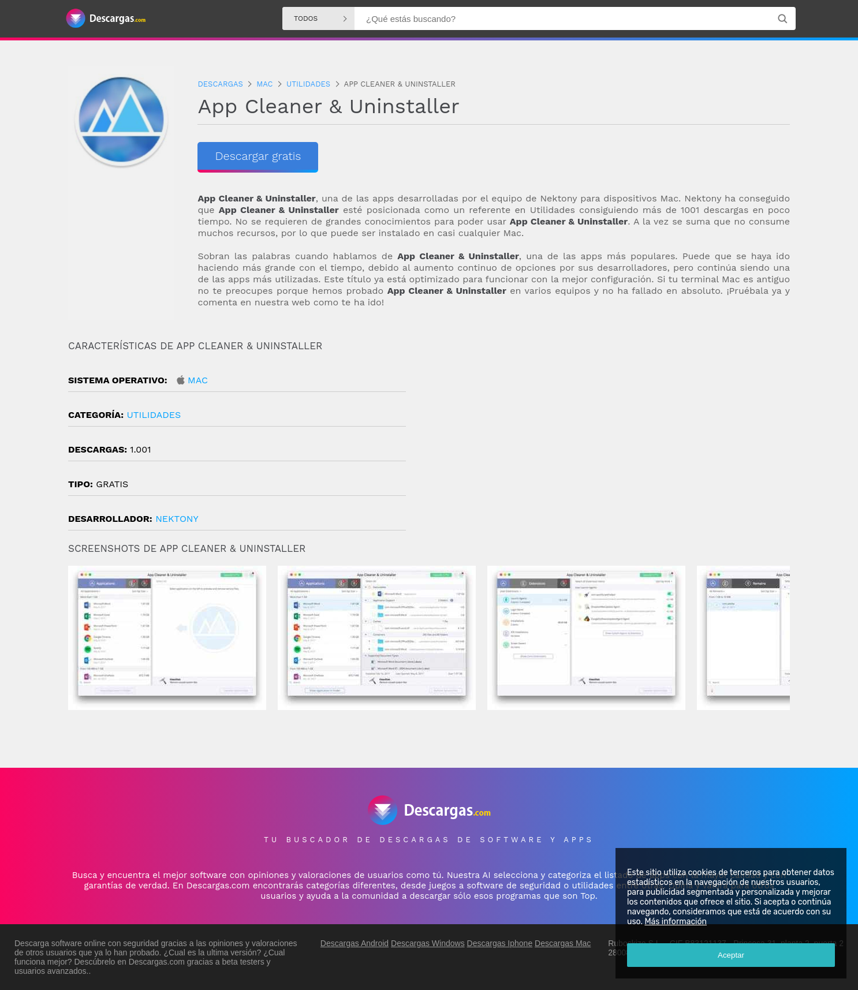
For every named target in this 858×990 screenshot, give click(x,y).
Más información (675, 922)
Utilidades (153, 414)
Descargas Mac (563, 943)
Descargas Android (354, 943)
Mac (198, 380)
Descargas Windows (428, 943)
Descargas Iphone (500, 943)
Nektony (177, 518)
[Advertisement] (609, 438)
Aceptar (731, 955)
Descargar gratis (258, 156)
